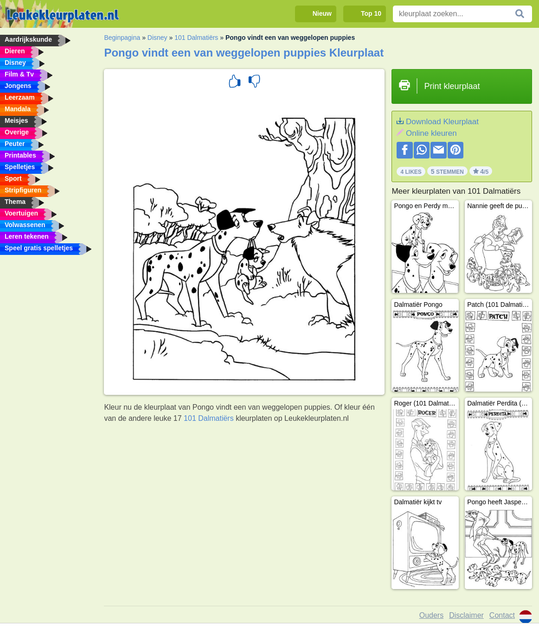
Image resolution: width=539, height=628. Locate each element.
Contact (502, 615)
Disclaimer (466, 615)
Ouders (431, 615)
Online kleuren (431, 133)
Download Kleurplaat (442, 121)
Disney (157, 37)
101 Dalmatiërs (196, 37)
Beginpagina (122, 37)
